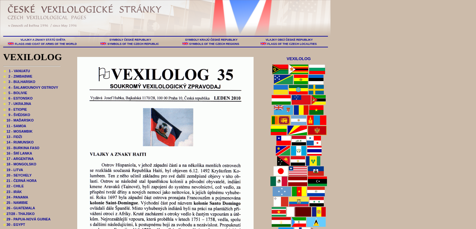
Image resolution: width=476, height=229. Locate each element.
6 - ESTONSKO (18, 98)
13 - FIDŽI (12, 137)
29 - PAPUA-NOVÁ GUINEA (27, 219)
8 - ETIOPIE (15, 109)
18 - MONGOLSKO (19, 164)
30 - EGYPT (14, 224)
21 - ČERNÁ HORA (20, 181)
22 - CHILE (13, 186)
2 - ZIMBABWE (17, 76)
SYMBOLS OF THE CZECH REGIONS (214, 43)
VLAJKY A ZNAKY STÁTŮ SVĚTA (43, 39)
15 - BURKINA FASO (21, 148)
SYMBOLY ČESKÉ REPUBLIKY (130, 39)
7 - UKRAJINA (17, 104)
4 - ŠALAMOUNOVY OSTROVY (30, 87)
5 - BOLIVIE (15, 93)
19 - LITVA (13, 170)
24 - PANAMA (15, 197)
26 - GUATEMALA (19, 208)
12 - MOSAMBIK (17, 131)
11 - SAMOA (14, 126)
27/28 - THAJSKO (19, 214)
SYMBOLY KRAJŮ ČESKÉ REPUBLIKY (211, 39)
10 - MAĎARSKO (18, 120)
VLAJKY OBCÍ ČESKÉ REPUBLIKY (289, 39)
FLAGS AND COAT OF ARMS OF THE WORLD (46, 43)
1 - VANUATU (17, 71)
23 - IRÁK (12, 192)
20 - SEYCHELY (17, 175)
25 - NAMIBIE (15, 203)
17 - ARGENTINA (18, 159)
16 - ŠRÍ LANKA (17, 153)
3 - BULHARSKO (19, 82)
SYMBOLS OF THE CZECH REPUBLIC (133, 43)
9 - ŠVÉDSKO (16, 115)
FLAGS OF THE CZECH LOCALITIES (292, 43)
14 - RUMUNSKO (18, 142)
